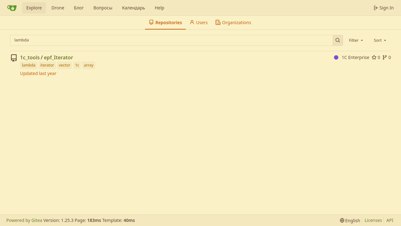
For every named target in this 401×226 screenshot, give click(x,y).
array (88, 65)
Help (159, 8)
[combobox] (356, 40)
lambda (28, 65)
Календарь (133, 8)
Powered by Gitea (24, 220)
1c (77, 65)
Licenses (373, 220)
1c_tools (30, 57)
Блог (79, 8)
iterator (47, 65)
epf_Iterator (58, 57)
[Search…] (338, 40)
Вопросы (102, 8)
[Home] (12, 7)
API (389, 220)
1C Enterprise (351, 57)
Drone (57, 8)
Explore (34, 8)
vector (64, 65)
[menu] (350, 220)
